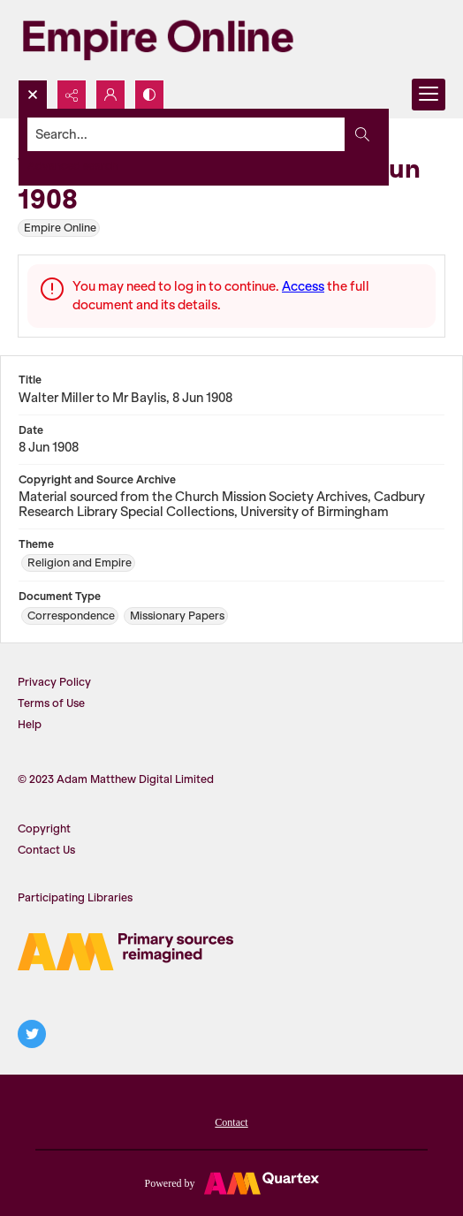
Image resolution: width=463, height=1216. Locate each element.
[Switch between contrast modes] (149, 94)
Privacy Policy (54, 681)
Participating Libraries (75, 897)
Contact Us (46, 849)
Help (30, 724)
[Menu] (428, 94)
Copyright (44, 828)
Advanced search (72, 165)
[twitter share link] (32, 1034)
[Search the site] (186, 134)
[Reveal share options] (71, 94)
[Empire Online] (158, 40)
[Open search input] (33, 94)
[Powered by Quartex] (231, 1182)
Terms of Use (51, 703)
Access (303, 286)
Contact (231, 1122)
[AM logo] (125, 951)
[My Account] (110, 94)
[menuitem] (231, 1120)
